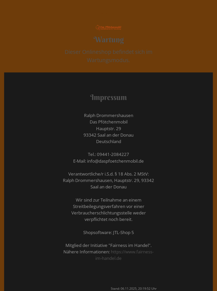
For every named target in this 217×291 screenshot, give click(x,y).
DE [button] (106, 14)
